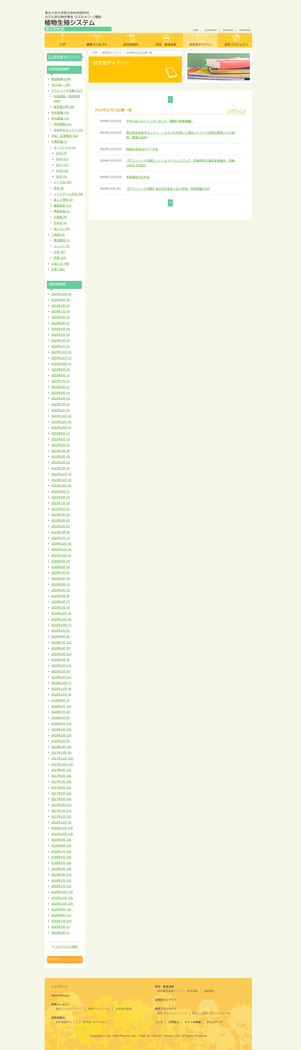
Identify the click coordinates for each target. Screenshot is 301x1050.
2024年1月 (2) (60, 346)
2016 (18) (62, 170)
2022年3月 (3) (60, 456)
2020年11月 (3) (61, 549)
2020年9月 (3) (60, 561)
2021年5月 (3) (60, 514)
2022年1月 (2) (60, 468)
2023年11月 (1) (61, 358)
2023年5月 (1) (60, 392)
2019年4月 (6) (60, 659)
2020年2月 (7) (60, 601)
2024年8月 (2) (60, 305)
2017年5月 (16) (61, 793)
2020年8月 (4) (60, 567)
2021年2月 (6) (60, 532)
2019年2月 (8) (60, 671)
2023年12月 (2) (61, 352)
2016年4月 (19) (61, 868)
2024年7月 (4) (60, 311)
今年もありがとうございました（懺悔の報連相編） (160, 121)
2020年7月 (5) (60, 572)
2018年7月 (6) (60, 712)
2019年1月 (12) (61, 677)
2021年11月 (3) (61, 480)
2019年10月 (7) (61, 625)
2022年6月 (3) (60, 445)
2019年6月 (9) (60, 648)
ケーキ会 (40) (62, 182)
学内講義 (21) (62, 124)
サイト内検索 (193, 1022)
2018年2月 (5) (60, 741)
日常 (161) (58, 269)
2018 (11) (62, 159)
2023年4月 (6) (60, 398)
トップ (62, 40)
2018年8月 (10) (61, 706)
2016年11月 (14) (62, 828)
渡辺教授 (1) (62, 240)
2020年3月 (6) (60, 596)
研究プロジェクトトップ (172, 1013)
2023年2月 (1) (60, 404)
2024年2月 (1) (60, 340)
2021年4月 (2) (60, 520)
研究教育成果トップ (169, 991)
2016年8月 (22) (61, 845)
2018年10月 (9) (61, 694)
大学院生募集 (124, 1008)
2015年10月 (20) (62, 903)
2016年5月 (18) (61, 863)
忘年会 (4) (60, 223)
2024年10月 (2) (61, 294)
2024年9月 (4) (60, 300)
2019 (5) (61, 153)
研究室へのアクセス (95, 1022)
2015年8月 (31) (61, 915)
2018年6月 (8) (60, 717)
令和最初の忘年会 (138, 177)
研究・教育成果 (165, 40)
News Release (60, 995)
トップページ (59, 986)
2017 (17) (62, 165)
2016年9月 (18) (61, 839)
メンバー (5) (62, 246)
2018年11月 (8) (61, 688)
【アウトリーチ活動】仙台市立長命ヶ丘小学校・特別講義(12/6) (168, 188)
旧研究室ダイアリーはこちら (64, 959)
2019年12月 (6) (61, 613)
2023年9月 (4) (60, 369)
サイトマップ (214, 1022)
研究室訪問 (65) (64, 106)
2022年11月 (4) (61, 422)
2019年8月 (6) (60, 636)
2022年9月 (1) (60, 433)
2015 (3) (61, 176)
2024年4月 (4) (60, 329)
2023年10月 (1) (61, 363)
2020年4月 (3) (60, 590)
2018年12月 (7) (61, 683)
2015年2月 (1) (60, 932)
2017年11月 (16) (62, 758)
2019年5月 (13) (61, 654)
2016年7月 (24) (61, 851)
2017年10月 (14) (62, 764)
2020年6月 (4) (60, 578)
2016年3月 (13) (61, 874)
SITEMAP (245, 30)
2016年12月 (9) (61, 822)
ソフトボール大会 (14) (68, 194)
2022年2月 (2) (60, 462)
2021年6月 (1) (60, 509)
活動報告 (208, 991)
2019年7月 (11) (61, 642)
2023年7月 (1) (60, 381)
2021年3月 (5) (60, 526)
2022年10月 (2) (61, 427)
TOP (95, 52)
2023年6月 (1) (60, 387)
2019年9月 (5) (60, 630)
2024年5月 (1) (60, 323)
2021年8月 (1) (60, 497)
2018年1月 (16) (61, 746)
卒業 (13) (60, 257)
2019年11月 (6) (61, 619)
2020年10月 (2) (61, 555)
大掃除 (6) (60, 217)
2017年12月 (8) (61, 752)
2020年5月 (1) (60, 584)
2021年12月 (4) (61, 474)
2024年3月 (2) (60, 334)
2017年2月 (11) (61, 810)
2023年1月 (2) (60, 410)
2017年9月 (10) (61, 770)
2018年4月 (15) (61, 729)
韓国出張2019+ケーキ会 (142, 149)
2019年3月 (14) (61, 665)
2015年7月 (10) (61, 921)
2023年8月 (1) (60, 375)
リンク (159, 1022)
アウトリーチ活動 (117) (66, 90)
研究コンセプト (97, 40)
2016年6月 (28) (61, 857)
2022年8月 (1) (60, 439)
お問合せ (174, 1022)
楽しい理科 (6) (63, 199)
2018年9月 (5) (60, 700)
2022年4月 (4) (60, 451)
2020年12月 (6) (61, 543)
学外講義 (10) (60, 112)
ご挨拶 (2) (58, 234)
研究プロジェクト (234, 40)
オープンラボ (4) (65, 147)
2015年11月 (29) (62, 897)
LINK (195, 30)
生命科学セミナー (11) (68, 130)
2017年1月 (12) (61, 816)
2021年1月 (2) (60, 538)
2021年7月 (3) (60, 503)
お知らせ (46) (60, 263)
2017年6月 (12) (61, 787)
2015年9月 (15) (61, 909)
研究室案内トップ (67, 1022)
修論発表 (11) (62, 205)
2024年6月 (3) (60, 317)
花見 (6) (59, 188)
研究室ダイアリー (200, 40)
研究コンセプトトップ (69, 1008)
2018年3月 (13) (61, 735)
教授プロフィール (99, 1008)
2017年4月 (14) (61, 799)
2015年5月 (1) (60, 926)
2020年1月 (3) (60, 607)
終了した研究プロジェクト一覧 (211, 1013)
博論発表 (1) (62, 211)
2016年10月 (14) (62, 834)
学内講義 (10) (60, 118)
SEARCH (227, 30)
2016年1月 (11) (61, 886)
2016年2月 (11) (61, 880)
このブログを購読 (66, 946)
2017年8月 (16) (61, 775)
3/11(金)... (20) (61, 84)
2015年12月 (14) (62, 892)
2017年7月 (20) (61, 781)
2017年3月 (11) (61, 805)
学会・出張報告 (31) (64, 135)
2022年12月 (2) (61, 416)
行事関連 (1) (59, 141)
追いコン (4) (62, 228)
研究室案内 (131, 40)
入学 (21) (60, 252)
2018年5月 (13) (61, 723)
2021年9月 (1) (60, 491)
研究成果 (192, 991)
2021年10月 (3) (61, 485)
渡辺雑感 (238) (61, 79)
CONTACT (210, 30)
